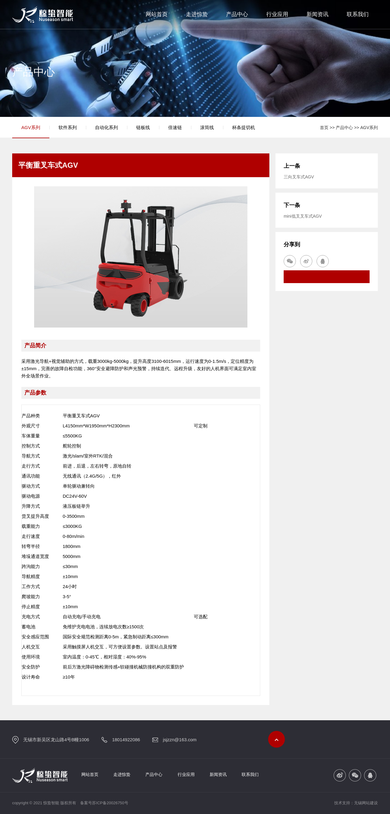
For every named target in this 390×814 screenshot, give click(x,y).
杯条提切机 (243, 127)
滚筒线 (207, 127)
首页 (324, 127)
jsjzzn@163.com (180, 739)
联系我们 (358, 14)
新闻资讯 (317, 14)
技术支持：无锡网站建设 (356, 803)
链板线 (143, 127)
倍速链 (175, 127)
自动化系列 (106, 127)
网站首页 (157, 14)
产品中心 (237, 14)
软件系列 (67, 127)
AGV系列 (30, 127)
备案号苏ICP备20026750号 (104, 803)
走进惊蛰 (197, 14)
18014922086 (126, 739)
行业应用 (277, 14)
